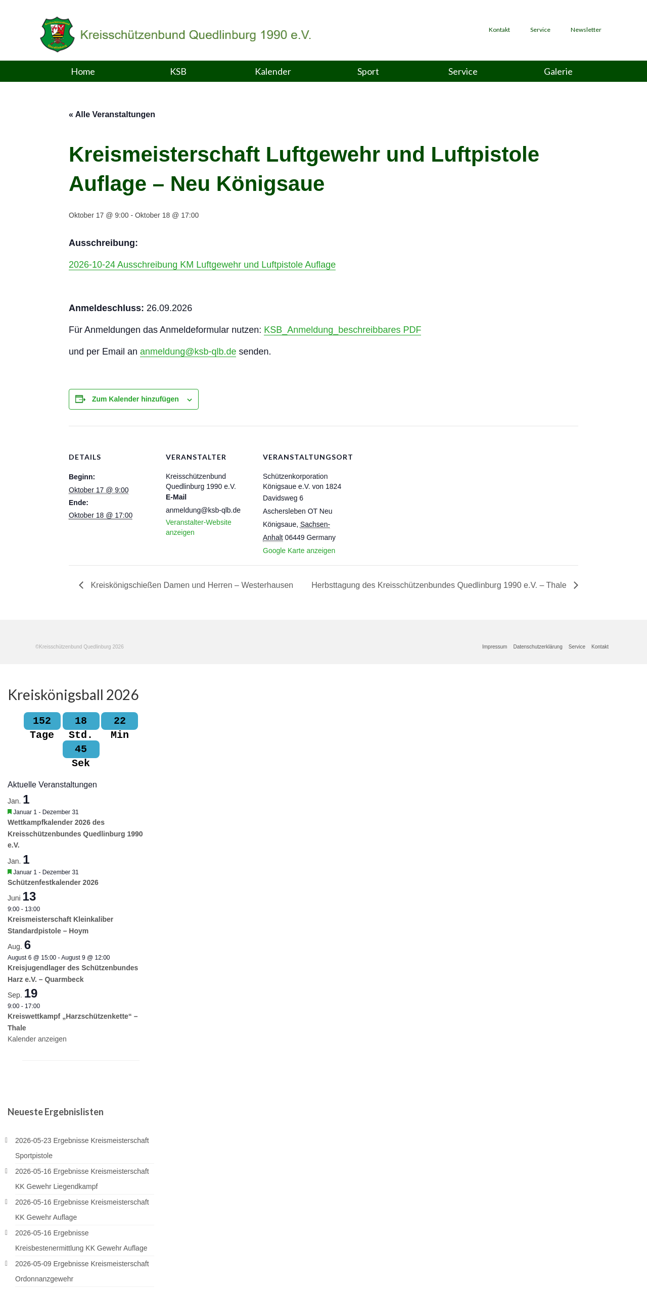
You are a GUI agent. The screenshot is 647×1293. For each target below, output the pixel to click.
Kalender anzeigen (37, 1040)
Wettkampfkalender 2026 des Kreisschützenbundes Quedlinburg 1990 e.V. (75, 835)
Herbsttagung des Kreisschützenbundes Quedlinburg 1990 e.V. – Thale (440, 585)
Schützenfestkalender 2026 (53, 883)
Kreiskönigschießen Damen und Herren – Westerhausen (190, 585)
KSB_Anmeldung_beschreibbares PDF (342, 330)
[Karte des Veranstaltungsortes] (413, 495)
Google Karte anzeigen (299, 550)
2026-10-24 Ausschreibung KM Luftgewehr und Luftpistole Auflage (202, 265)
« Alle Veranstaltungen (112, 114)
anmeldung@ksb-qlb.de (188, 351)
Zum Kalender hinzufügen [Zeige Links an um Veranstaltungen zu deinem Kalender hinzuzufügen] (135, 399)
